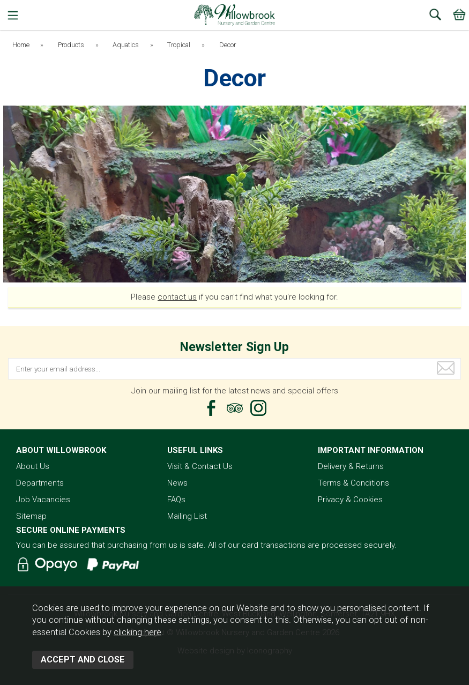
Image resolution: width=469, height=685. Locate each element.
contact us (177, 297)
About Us (32, 466)
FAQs (176, 499)
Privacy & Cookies (350, 499)
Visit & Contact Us (200, 466)
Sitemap (31, 516)
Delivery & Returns (351, 466)
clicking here (137, 632)
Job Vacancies (43, 499)
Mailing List (187, 516)
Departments (40, 483)
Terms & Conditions (353, 483)
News (177, 483)
